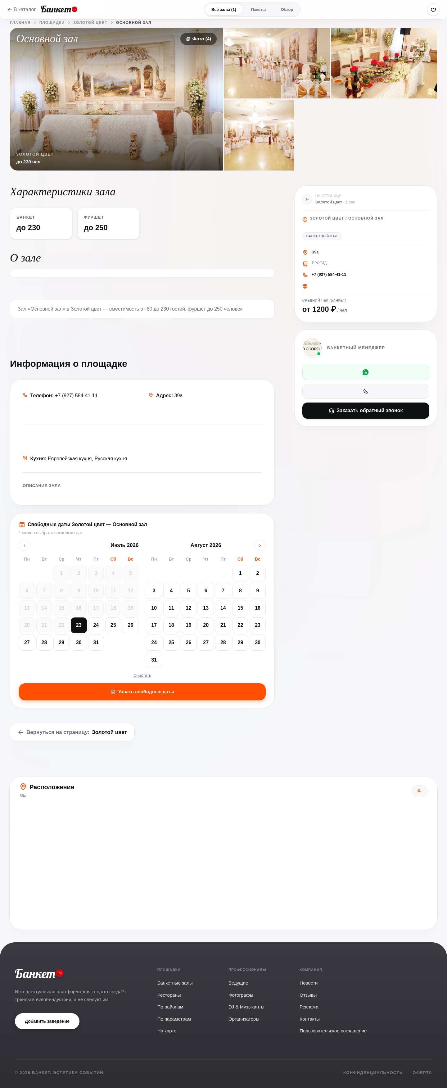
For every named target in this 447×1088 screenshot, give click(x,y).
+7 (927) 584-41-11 (329, 274)
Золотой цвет (90, 22)
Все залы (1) (223, 9)
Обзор (287, 9)
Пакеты (258, 9)
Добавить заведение (47, 1021)
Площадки (52, 22)
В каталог (21, 9)
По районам (170, 1006)
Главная (20, 22)
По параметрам (174, 1019)
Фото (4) (198, 38)
